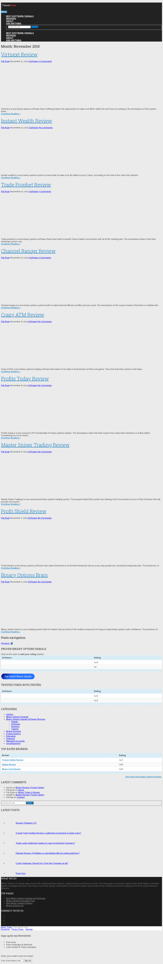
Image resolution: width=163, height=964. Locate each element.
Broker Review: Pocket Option (30, 787)
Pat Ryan (5, 61)
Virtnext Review (19, 54)
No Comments (46, 127)
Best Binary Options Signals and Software (26, 898)
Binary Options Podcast (17, 717)
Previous (5, 643)
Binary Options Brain (24, 575)
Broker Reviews (13, 731)
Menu (4, 12)
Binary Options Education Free (20, 901)
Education (11, 736)
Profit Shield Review (23, 511)
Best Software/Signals (20, 16)
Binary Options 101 (15, 905)
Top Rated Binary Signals (18, 676)
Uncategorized (13, 743)
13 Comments (45, 61)
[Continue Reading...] (10, 114)
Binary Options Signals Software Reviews (25, 719)
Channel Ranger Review (28, 251)
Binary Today (6, 927)
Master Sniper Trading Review (35, 445)
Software (33, 61)
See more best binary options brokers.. (143, 777)
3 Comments (45, 191)
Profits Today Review (25, 378)
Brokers (11, 18)
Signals (14, 721)
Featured (10, 738)
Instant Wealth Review (26, 121)
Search (35, 27)
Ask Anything (13, 23)
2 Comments (45, 258)
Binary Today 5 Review (29, 792)
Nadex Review (9, 764)
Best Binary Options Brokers (19, 903)
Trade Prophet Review (26, 184)
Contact (21, 797)
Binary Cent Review (11, 769)
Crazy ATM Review (22, 314)
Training (15, 729)
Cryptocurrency (13, 734)
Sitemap (29, 929)
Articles (9, 714)
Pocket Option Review (12, 760)
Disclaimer (5, 929)
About (9, 21)
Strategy (15, 726)
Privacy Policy (18, 929)
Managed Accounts (15, 741)
